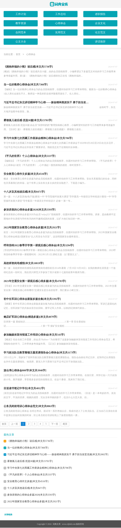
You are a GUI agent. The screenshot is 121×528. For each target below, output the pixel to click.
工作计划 (20, 14)
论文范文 (100, 32)
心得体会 (60, 23)
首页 (18, 54)
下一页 (54, 424)
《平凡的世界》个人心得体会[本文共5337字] (31, 475)
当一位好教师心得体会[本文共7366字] (27, 448)
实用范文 (60, 32)
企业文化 (100, 23)
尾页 (65, 424)
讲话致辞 (100, 41)
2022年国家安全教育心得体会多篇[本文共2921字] (34, 501)
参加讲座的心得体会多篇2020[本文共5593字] (31, 495)
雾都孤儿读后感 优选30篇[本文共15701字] (30, 461)
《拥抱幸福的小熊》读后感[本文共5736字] (30, 441)
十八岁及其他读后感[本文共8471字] (26, 488)
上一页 (14, 424)
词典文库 (57, 524)
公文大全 (20, 41)
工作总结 (60, 14)
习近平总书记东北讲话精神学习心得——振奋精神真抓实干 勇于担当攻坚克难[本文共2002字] (57, 454)
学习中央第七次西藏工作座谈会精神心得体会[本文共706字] (39, 468)
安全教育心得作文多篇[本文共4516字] (27, 481)
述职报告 (100, 14)
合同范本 (20, 32)
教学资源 (20, 23)
